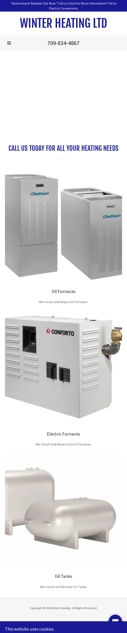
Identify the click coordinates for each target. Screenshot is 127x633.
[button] (9, 43)
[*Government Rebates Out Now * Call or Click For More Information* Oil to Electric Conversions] (63, 6)
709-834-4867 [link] (63, 43)
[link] (63, 23)
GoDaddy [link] (71, 622)
